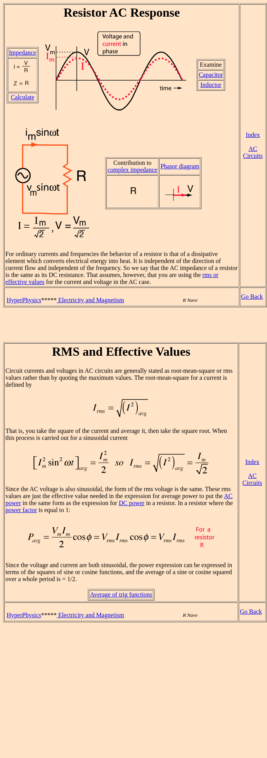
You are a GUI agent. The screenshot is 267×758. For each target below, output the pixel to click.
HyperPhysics (24, 300)
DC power (131, 503)
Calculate (22, 97)
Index (253, 135)
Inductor (210, 84)
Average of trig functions (121, 594)
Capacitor (211, 74)
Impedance (22, 52)
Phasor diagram (179, 166)
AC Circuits (253, 152)
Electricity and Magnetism (90, 300)
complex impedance (132, 169)
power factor (21, 510)
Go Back (252, 296)
